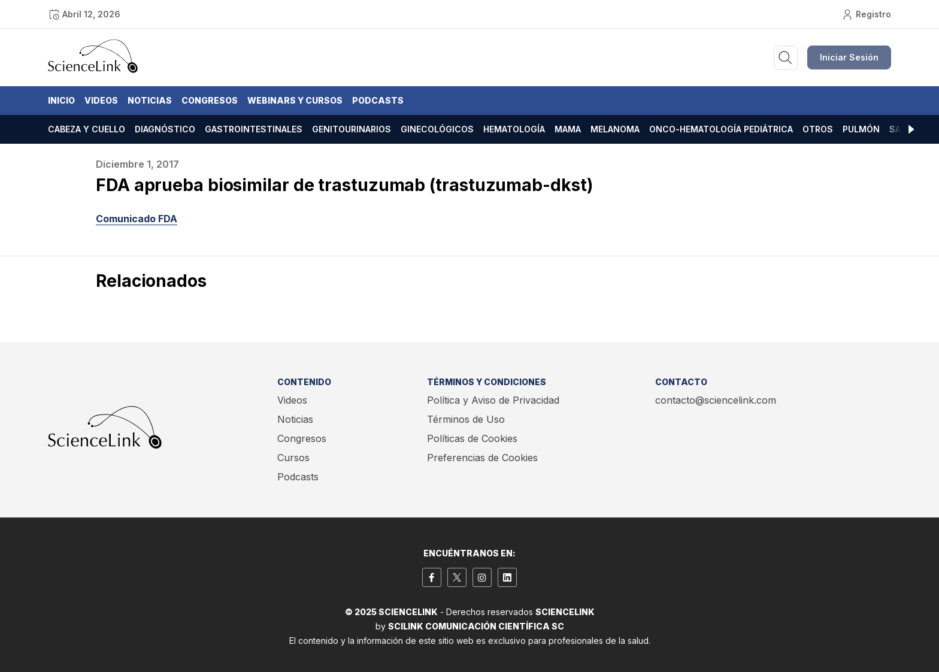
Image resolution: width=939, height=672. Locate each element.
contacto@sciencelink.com (715, 400)
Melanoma (615, 129)
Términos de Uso (466, 419)
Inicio (61, 100)
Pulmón (861, 129)
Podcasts (378, 100)
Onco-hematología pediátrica (721, 129)
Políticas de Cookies (472, 438)
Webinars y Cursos (295, 100)
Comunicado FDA (136, 219)
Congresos (209, 100)
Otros (817, 129)
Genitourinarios (351, 129)
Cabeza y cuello (86, 129)
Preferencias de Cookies (482, 458)
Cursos (293, 458)
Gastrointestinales (253, 129)
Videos (101, 100)
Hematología (514, 129)
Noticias (150, 100)
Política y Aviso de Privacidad (493, 400)
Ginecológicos (437, 129)
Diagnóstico (165, 129)
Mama (568, 129)
